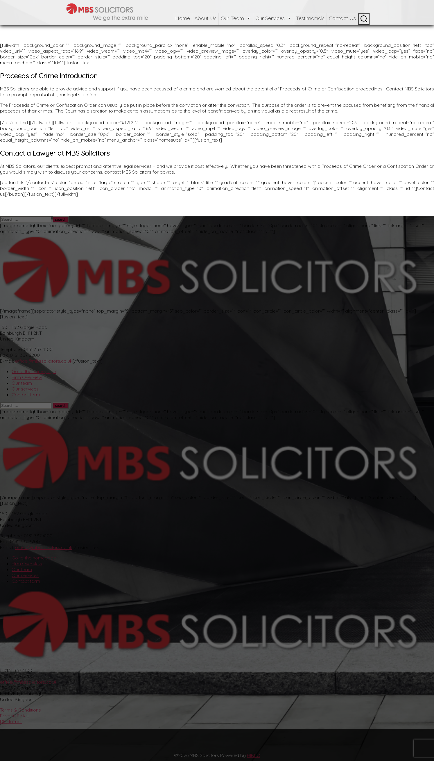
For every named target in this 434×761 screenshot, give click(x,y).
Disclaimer (11, 721)
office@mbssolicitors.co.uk (43, 361)
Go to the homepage (34, 371)
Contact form (26, 395)
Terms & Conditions (20, 710)
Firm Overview (27, 377)
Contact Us (342, 18)
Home (182, 18)
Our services (25, 389)
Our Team (236, 18)
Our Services (273, 18)
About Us (205, 18)
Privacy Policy (14, 716)
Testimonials (310, 18)
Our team (22, 383)
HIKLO (253, 755)
